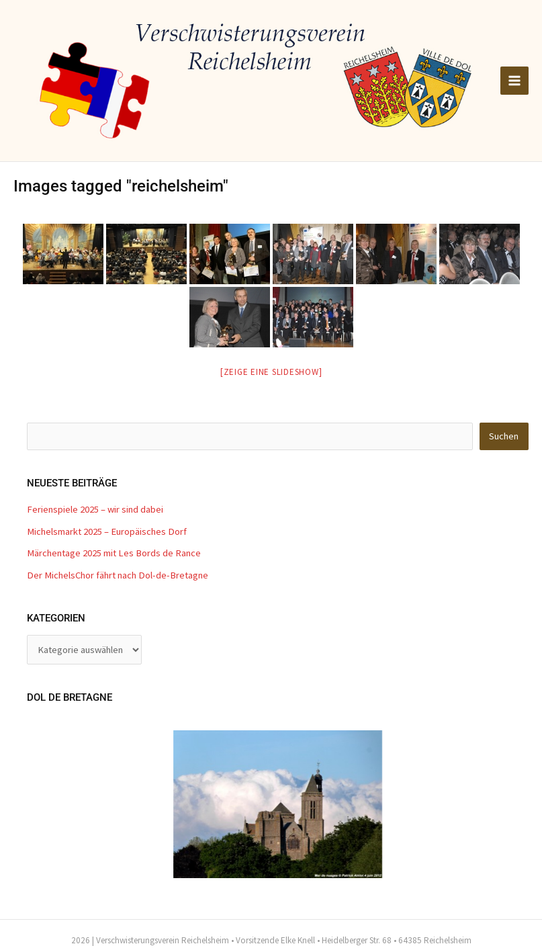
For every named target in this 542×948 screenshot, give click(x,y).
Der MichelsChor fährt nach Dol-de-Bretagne (117, 575)
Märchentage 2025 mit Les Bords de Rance (114, 553)
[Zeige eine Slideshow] (271, 372)
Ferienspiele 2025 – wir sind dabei (95, 509)
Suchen (503, 436)
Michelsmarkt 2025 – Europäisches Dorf (107, 531)
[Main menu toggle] (514, 81)
